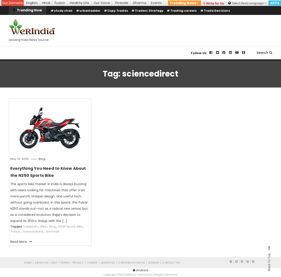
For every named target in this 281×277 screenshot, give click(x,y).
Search (264, 52)
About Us (41, 262)
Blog (42, 159)
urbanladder (89, 11)
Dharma (139, 2)
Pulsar (15, 231)
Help (54, 262)
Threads (121, 2)
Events (156, 2)
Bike (43, 226)
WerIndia (52, 231)
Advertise (108, 262)
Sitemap (153, 262)
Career (92, 262)
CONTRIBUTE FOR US (131, 262)
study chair (63, 11)
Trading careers (183, 11)
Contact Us (171, 262)
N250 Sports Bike (70, 226)
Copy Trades (117, 11)
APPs (274, 3)
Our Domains (12, 3)
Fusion (60, 2)
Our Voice (102, 2)
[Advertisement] (192, 27)
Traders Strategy (149, 11)
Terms (64, 262)
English (31, 2)
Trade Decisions (217, 11)
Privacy (78, 262)
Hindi (46, 2)
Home (28, 262)
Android (140, 270)
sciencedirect (33, 231)
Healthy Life (79, 2)
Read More (21, 241)
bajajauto (30, 226)
